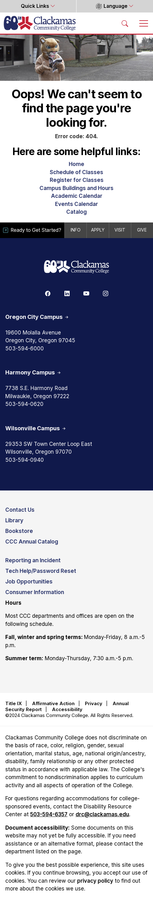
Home (76, 164)
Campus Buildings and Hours (76, 188)
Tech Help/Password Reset (40, 571)
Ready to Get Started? (32, 230)
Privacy (93, 703)
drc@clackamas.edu (102, 814)
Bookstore (19, 531)
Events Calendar (76, 204)
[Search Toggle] (125, 23)
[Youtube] (86, 293)
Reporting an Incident (33, 560)
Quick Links (35, 6)
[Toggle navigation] (143, 23)
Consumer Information (34, 592)
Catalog (76, 212)
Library (14, 520)
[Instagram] (105, 293)
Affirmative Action (53, 703)
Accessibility (67, 709)
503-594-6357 (48, 814)
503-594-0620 (24, 404)
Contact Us (20, 510)
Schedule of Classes (76, 172)
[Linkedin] (67, 293)
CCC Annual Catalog (31, 542)
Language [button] (111, 6)
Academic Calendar (76, 196)
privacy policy (95, 881)
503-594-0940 (24, 460)
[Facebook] (47, 293)
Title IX (13, 703)
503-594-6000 (24, 348)
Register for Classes (77, 180)
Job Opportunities (29, 581)
